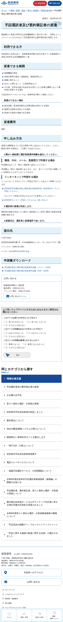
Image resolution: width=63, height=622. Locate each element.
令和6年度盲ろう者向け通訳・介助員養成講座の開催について (32, 514)
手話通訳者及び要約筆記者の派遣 (23, 387)
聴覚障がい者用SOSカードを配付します (26, 437)
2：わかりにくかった (37, 333)
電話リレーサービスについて (20, 462)
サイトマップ (10, 590)
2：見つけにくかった (37, 322)
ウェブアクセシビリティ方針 (15, 608)
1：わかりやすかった (15, 333)
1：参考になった (13, 344)
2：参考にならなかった (34, 344)
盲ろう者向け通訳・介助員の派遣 (23, 404)
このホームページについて (14, 594)
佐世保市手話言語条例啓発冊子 (22, 454)
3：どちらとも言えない (16, 325)
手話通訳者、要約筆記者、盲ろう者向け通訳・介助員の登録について (32, 492)
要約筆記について (15, 420)
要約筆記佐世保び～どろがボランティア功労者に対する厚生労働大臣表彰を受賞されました (32, 503)
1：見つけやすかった (15, 322)
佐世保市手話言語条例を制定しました (25, 412)
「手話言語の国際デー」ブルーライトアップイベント (32, 525)
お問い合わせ (33, 582)
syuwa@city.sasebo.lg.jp (19, 251)
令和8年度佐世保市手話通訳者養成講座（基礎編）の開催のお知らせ (32, 480)
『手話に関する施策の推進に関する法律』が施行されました (32, 534)
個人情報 (8, 603)
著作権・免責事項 (11, 599)
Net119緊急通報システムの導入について (26, 429)
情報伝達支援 (46, 10)
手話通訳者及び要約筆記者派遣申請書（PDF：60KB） (27, 271)
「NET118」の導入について (20, 446)
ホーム (4, 10)
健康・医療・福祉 (17, 10)
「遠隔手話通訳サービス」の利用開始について (29, 471)
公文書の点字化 (14, 395)
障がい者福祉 (33, 10)
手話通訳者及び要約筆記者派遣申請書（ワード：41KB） (28, 267)
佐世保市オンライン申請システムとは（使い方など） (26, 200)
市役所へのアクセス (33, 572)
